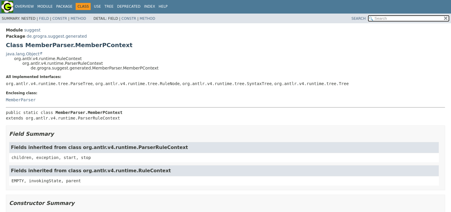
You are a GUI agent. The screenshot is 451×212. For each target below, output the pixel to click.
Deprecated (129, 6)
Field (44, 18)
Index (149, 6)
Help (163, 6)
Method (78, 18)
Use (97, 6)
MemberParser (21, 99)
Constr (59, 18)
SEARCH (358, 18)
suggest (32, 30)
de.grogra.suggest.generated (56, 36)
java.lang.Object (22, 54)
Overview (24, 6)
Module (45, 6)
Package (64, 6)
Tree (109, 6)
